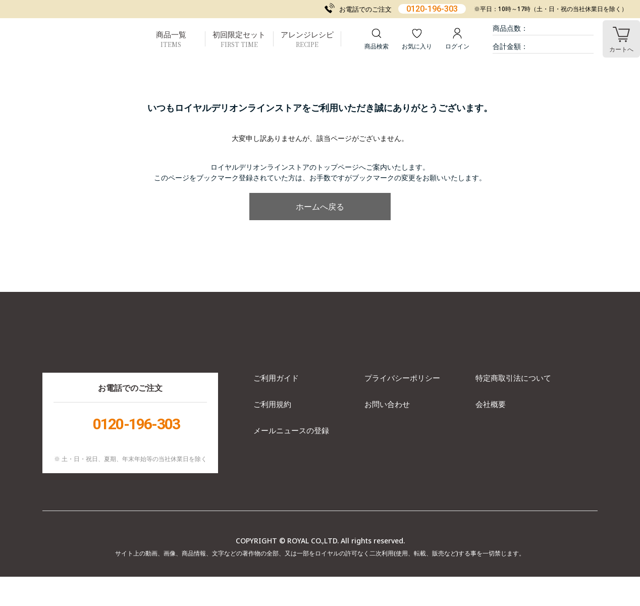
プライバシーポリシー (402, 407)
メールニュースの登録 (291, 459)
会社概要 (490, 433)
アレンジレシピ (307, 38)
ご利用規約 (272, 433)
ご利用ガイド (276, 407)
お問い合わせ (387, 433)
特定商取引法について (513, 407)
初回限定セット (239, 38)
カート (621, 49)
